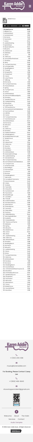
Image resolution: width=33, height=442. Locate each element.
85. (7, 193)
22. (6, 70)
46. (10, 117)
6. (7, 39)
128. (7, 276)
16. (10, 58)
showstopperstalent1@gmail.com (16, 389)
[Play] (5, 26)
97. (9, 216)
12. (7, 51)
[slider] (14, 25)
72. (7, 167)
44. (6, 113)
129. (7, 278)
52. (7, 129)
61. (6, 146)
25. (6, 76)
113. (7, 247)
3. (8, 33)
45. (6, 115)
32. (8, 90)
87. (7, 197)
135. (7, 290)
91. (8, 204)
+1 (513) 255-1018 (16, 358)
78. (11, 179)
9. (7, 45)
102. (6, 226)
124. (13, 269)
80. (6, 183)
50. (7, 125)
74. (6, 171)
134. (8, 288)
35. (12, 95)
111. (8, 243)
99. (9, 220)
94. (7, 210)
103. (7, 228)
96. (9, 214)
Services (12, 419)
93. (7, 208)
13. (6, 53)
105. (6, 232)
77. (7, 177)
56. (10, 136)
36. (7, 97)
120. (7, 261)
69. (13, 162)
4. (8, 35)
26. (8, 78)
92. (8, 206)
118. (7, 257)
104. (8, 230)
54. (9, 132)
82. (7, 187)
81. (6, 185)
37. (9, 99)
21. (8, 68)
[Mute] (23, 26)
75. (6, 173)
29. (9, 84)
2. (7, 31)
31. (5, 88)
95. (6, 212)
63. (7, 150)
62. (7, 148)
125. (7, 271)
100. (10, 222)
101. (7, 224)
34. (8, 93)
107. (9, 236)
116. (6, 253)
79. (8, 181)
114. (9, 249)
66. (9, 156)
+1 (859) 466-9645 (16, 381)
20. (8, 66)
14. (6, 55)
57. (8, 138)
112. (7, 245)
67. (8, 158)
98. (7, 218)
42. (13, 109)
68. (10, 160)
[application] (16, 26)
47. (9, 119)
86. (8, 195)
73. (8, 169)
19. (9, 64)
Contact (21, 419)
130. (7, 280)
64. (8, 152)
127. (9, 274)
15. (7, 57)
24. (7, 74)
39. (7, 103)
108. (7, 238)
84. (8, 191)
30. (8, 86)
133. (8, 286)
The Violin (25, 416)
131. (8, 282)
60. (7, 144)
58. (6, 140)
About (16, 416)
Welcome (8, 416)
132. (6, 284)
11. (6, 49)
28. (7, 82)
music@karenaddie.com (16, 366)
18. (5, 62)
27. (6, 80)
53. (6, 130)
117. (9, 255)
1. (8, 29)
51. (5, 127)
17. (6, 60)
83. (7, 189)
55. (8, 134)
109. (8, 239)
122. (9, 265)
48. (8, 121)
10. (8, 47)
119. (8, 259)
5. (6, 37)
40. (8, 105)
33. (6, 92)
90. (9, 202)
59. (7, 142)
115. (6, 251)
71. (8, 166)
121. (7, 263)
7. (6, 41)
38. (9, 101)
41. (9, 107)
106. (6, 234)
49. (7, 123)
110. (7, 241)
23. (7, 72)
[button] (16, 412)
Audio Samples (16, 422)
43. (8, 111)
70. (8, 164)
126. (10, 273)
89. (9, 201)
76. (9, 175)
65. (10, 154)
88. (6, 199)
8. (8, 43)
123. (8, 267)
